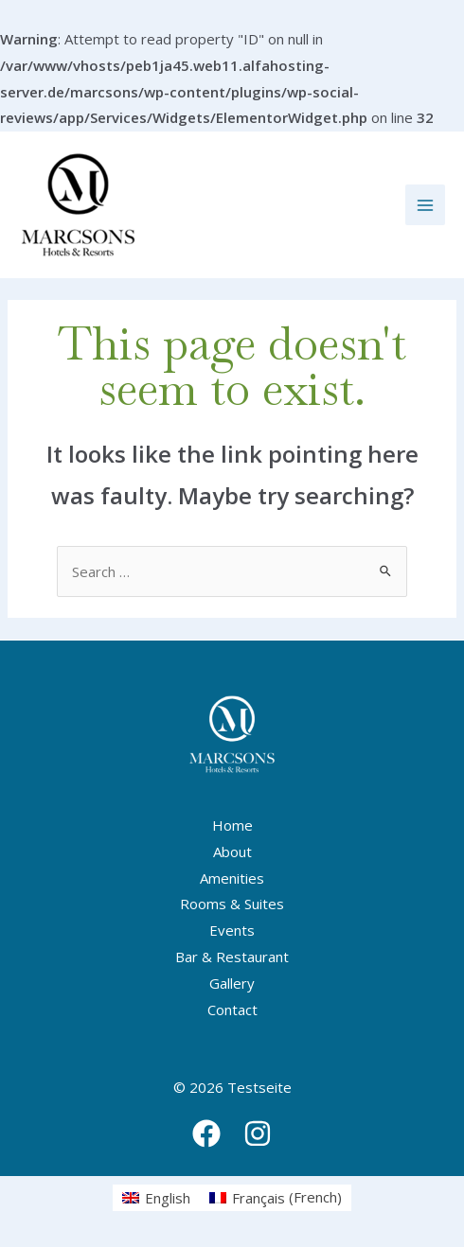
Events (232, 930)
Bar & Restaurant (232, 956)
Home (232, 825)
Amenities (232, 878)
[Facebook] (206, 1133)
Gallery (232, 983)
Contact (232, 1009)
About (232, 851)
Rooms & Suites (232, 903)
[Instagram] (257, 1133)
